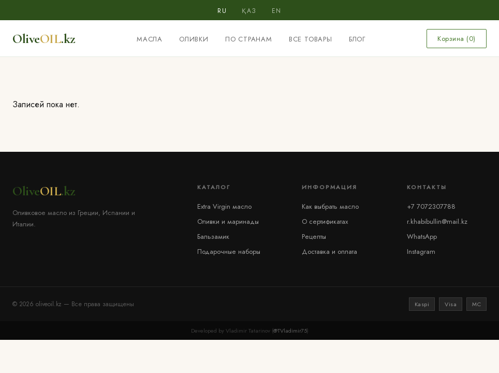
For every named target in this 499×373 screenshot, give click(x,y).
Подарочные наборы (228, 251)
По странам (248, 39)
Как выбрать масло (330, 206)
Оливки (194, 39)
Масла (150, 39)
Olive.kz (44, 39)
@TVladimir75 (290, 330)
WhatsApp (422, 236)
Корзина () (456, 39)
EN (277, 11)
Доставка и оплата (329, 251)
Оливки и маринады (228, 221)
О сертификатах (325, 221)
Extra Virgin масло (224, 206)
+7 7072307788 (431, 206)
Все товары (310, 39)
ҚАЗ (249, 11)
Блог (357, 39)
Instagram (421, 251)
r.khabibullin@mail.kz (437, 221)
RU (222, 11)
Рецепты (314, 236)
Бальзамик (213, 236)
